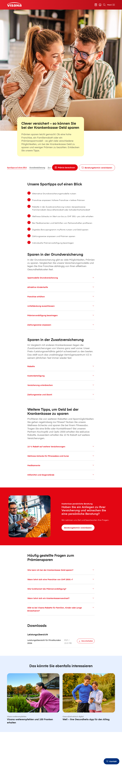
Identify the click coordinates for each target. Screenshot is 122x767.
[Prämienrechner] (95, 4)
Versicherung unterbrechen (61, 387)
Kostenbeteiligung (61, 377)
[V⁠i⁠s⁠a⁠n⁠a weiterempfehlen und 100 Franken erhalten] (33, 703)
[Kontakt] (111, 761)
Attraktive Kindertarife (61, 289)
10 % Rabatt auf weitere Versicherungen (61, 448)
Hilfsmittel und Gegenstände (61, 477)
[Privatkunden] (14, 4)
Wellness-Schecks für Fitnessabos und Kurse (61, 458)
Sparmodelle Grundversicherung (61, 279)
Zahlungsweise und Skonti (61, 396)
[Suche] (104, 4)
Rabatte (61, 368)
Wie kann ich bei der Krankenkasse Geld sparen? (61, 572)
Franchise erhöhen (61, 298)
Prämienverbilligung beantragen (61, 317)
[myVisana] (100, 4)
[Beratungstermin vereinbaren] (97, 167)
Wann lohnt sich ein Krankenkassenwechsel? (61, 600)
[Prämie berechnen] (65, 167)
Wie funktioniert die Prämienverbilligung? (61, 591)
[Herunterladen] (86, 643)
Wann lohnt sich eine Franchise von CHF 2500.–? (61, 581)
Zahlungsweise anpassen (61, 327)
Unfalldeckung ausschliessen (61, 308)
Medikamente (61, 467)
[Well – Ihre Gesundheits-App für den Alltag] (89, 701)
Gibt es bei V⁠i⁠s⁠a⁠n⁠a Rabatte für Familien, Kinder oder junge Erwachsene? (61, 611)
